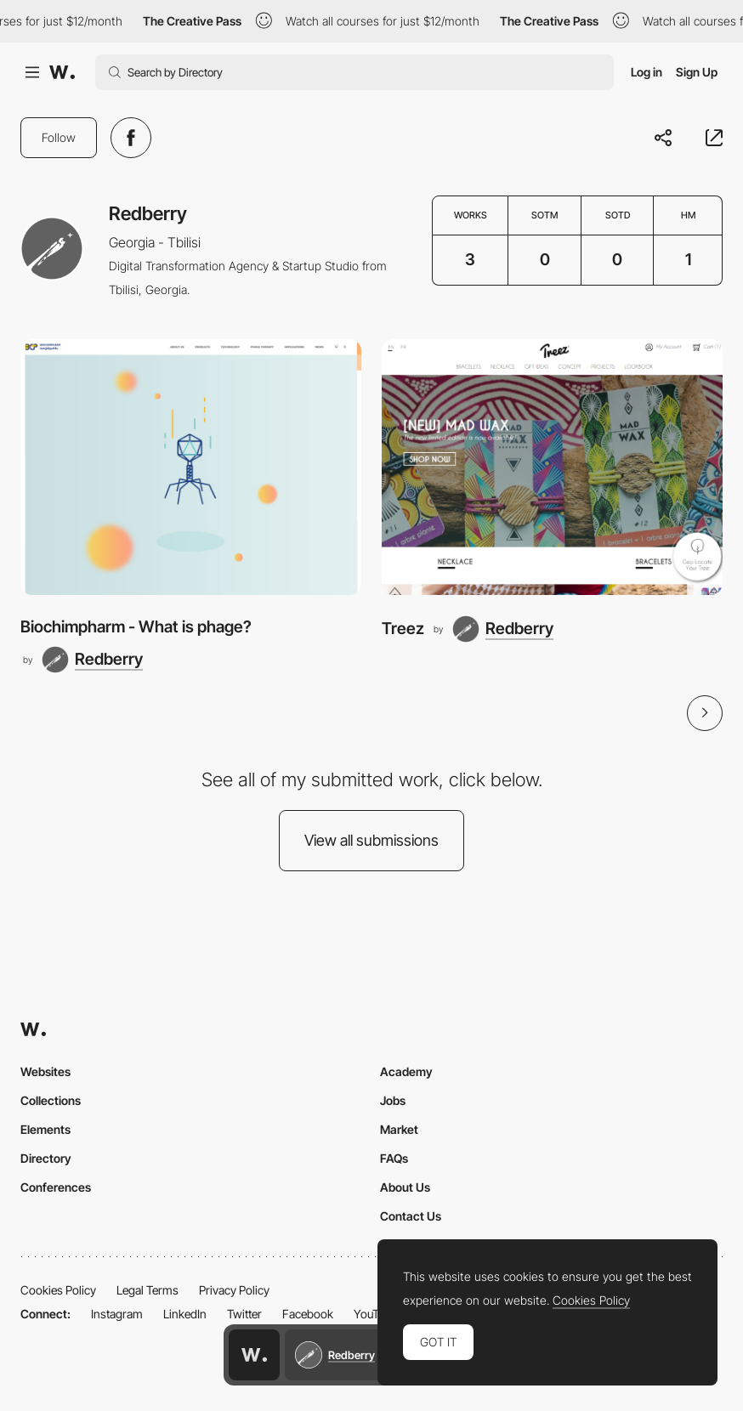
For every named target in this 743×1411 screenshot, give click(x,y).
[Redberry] (92, 659)
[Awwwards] (62, 72)
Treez (403, 628)
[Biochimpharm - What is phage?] (190, 467)
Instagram (117, 1313)
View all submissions (371, 840)
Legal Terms (147, 1290)
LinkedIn (185, 1313)
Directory (45, 1158)
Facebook (307, 1313)
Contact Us (410, 1216)
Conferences (55, 1187)
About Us (405, 1187)
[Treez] (552, 467)
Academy (406, 1071)
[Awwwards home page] (254, 1354)
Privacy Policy (234, 1290)
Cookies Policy (58, 1290)
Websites (45, 1071)
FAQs (394, 1158)
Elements (45, 1129)
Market (399, 1129)
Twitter (244, 1313)
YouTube (375, 1313)
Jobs (393, 1100)
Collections (50, 1100)
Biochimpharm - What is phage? (136, 627)
